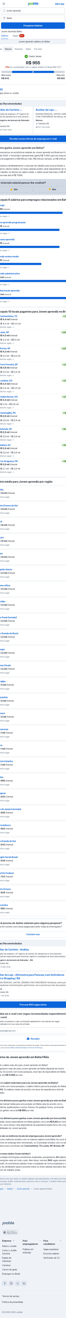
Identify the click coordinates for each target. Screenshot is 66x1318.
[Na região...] (33, 18)
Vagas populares (51, 1249)
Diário (28, 49)
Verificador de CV (51, 1257)
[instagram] (11, 1283)
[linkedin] (24, 1283)
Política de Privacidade (18, 1048)
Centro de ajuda (9, 1269)
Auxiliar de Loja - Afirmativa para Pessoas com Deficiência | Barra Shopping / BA (47, 110)
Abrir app (59, 4)
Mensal (8, 49)
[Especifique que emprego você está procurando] (33, 10)
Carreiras (6, 1265)
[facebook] (4, 1283)
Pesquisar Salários (33, 25)
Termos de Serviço (35, 1048)
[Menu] (3, 3)
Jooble (19, 1312)
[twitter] (17, 1283)
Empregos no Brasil (11, 1273)
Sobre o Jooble (9, 1246)
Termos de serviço (10, 1296)
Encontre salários (51, 1253)
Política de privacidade (12, 1302)
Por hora (38, 49)
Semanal (19, 49)
